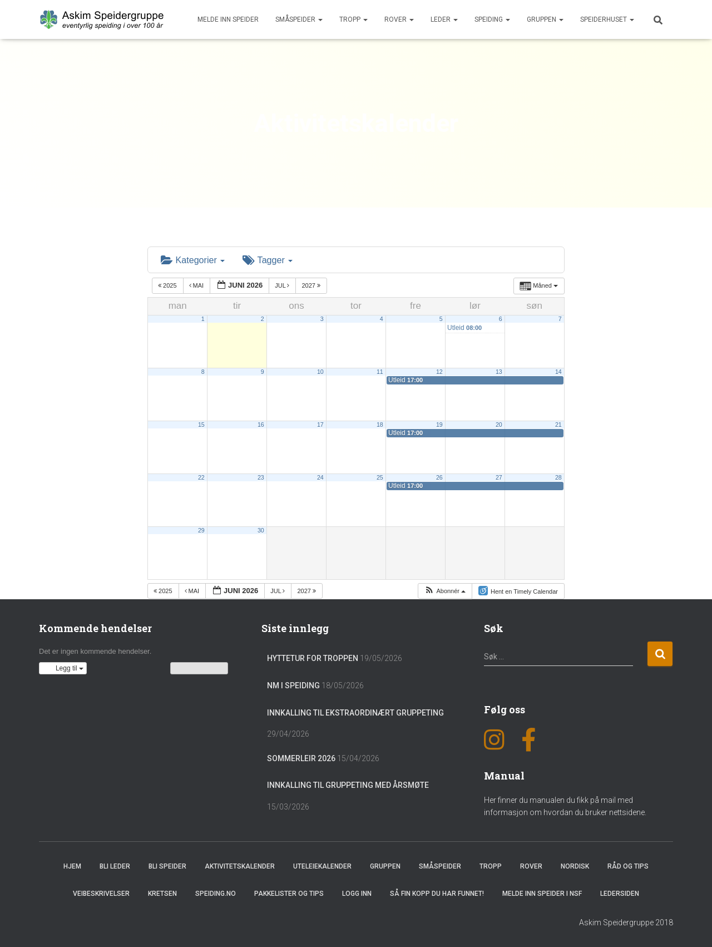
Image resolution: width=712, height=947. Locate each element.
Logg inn (357, 893)
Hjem (72, 866)
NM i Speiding (293, 685)
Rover (399, 19)
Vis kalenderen (199, 668)
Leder (444, 19)
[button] (444, 590)
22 (201, 477)
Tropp (353, 19)
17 (320, 424)
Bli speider (167, 866)
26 (439, 477)
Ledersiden (619, 893)
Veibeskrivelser (101, 893)
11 (380, 371)
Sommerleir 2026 (301, 757)
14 (558, 371)
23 (261, 477)
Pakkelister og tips (289, 893)
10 (320, 371)
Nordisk (575, 866)
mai (197, 285)
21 (558, 424)
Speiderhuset (607, 19)
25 (380, 477)
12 (439, 371)
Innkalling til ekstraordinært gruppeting (355, 712)
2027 (311, 285)
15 (201, 424)
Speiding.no (215, 893)
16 (261, 424)
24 (320, 477)
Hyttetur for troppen (312, 658)
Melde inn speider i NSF (542, 893)
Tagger (266, 259)
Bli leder (115, 866)
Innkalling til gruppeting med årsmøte (348, 785)
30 (261, 529)
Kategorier (192, 259)
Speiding (492, 19)
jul (283, 285)
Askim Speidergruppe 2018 (626, 922)
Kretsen (162, 893)
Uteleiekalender (322, 866)
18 (380, 424)
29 (201, 529)
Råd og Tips (628, 866)
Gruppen (545, 19)
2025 (168, 285)
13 (499, 371)
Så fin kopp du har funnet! (437, 893)
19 (439, 424)
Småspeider (299, 19)
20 (499, 424)
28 (558, 477)
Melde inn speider (228, 19)
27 (499, 477)
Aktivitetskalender (240, 866)
